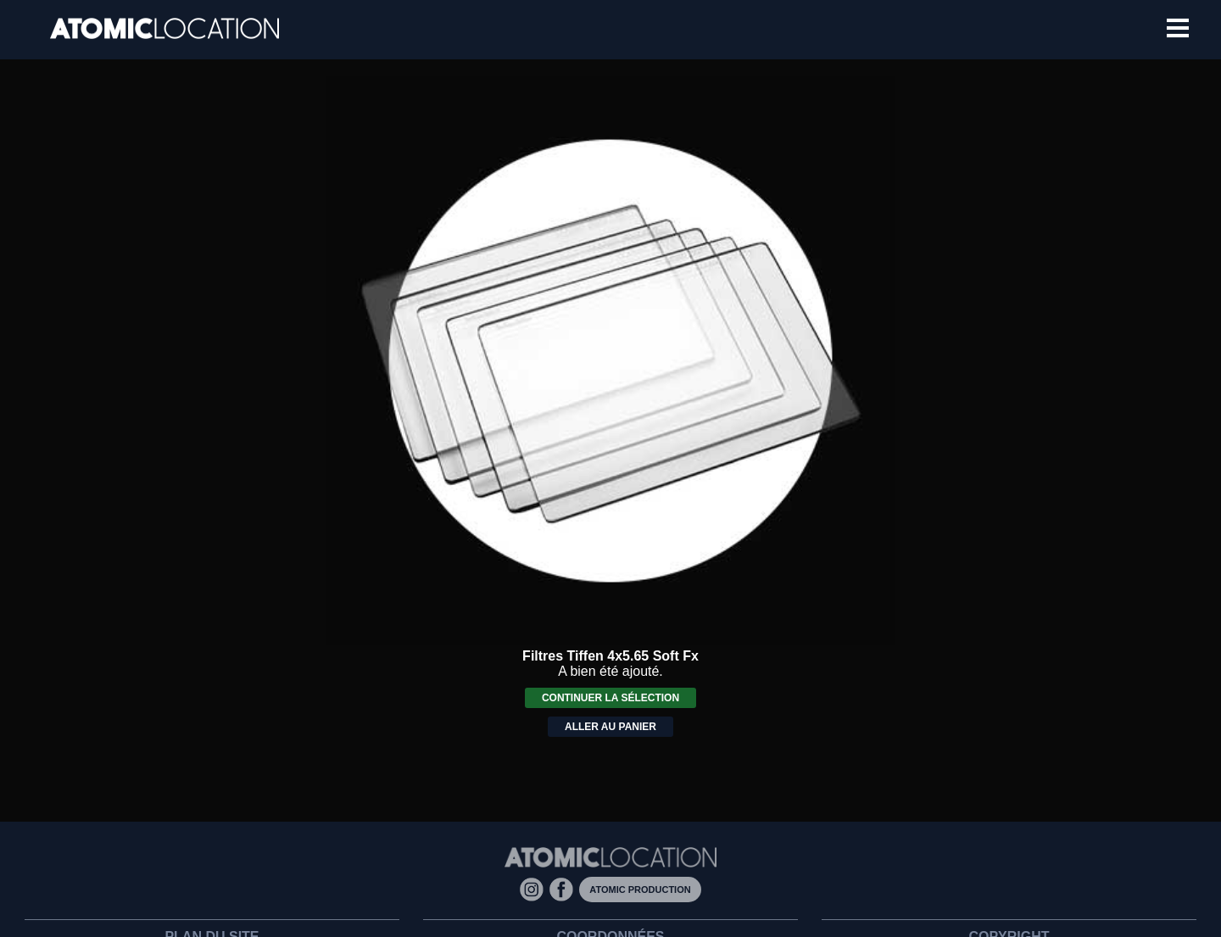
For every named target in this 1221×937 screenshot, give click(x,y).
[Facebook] (564, 888)
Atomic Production (639, 889)
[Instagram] (534, 888)
